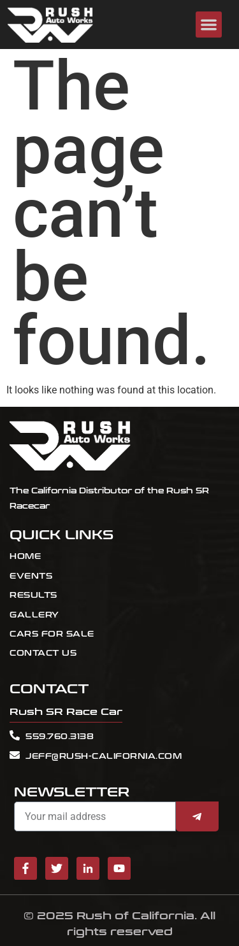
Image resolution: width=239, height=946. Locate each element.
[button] (209, 24)
